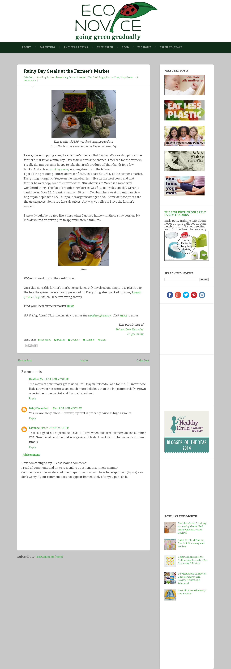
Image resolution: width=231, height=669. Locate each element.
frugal (102, 77)
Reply (33, 398)
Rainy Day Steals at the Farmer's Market (68, 71)
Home (84, 360)
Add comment (32, 455)
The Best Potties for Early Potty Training (185, 213)
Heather (34, 379)
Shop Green (105, 47)
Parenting (47, 47)
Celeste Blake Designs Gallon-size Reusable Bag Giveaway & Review (193, 560)
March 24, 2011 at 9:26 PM (71, 408)
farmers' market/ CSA (80, 77)
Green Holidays (171, 47)
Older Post (142, 360)
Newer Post (25, 360)
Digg (102, 339)
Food (125, 47)
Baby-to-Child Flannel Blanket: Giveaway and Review (191, 543)
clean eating (61, 77)
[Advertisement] (184, 328)
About (26, 47)
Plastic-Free (112, 77)
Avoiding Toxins (76, 47)
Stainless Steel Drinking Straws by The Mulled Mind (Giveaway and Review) (192, 528)
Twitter (59, 339)
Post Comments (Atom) (51, 557)
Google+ (74, 339)
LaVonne (35, 428)
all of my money (60, 169)
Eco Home (144, 47)
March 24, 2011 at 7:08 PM (58, 379)
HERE (71, 306)
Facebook (44, 339)
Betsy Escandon (39, 408)
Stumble (88, 339)
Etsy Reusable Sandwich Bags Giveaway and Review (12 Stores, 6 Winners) (192, 578)
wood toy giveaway (100, 315)
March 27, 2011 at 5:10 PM (58, 428)
